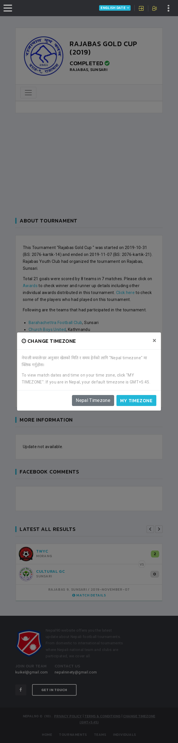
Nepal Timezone (93, 400)
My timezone (136, 400)
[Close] (154, 340)
